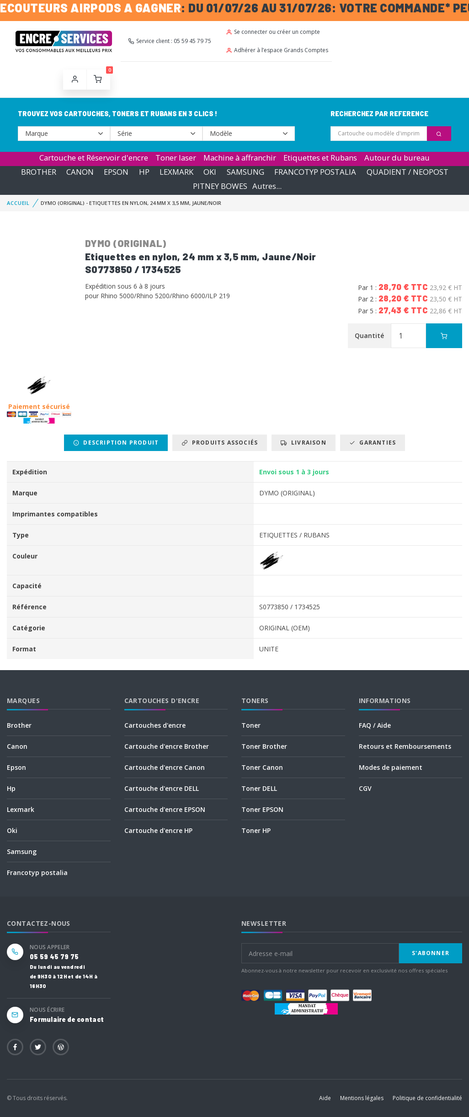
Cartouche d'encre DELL (161, 788)
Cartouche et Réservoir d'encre (93, 157)
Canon (17, 746)
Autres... (267, 186)
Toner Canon (262, 767)
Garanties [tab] (372, 442)
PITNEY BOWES (220, 186)
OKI (209, 171)
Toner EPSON (262, 809)
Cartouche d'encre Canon (164, 767)
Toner (251, 725)
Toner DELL (259, 788)
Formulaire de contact (67, 1019)
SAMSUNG (245, 171)
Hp (11, 788)
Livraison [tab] (303, 442)
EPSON (116, 171)
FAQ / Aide (375, 725)
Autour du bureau (397, 157)
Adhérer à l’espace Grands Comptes (277, 50)
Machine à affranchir (239, 157)
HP (144, 171)
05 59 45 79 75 (54, 957)
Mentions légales (362, 1098)
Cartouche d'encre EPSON (164, 809)
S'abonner (430, 953)
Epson (16, 767)
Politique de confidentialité (427, 1098)
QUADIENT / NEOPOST (407, 171)
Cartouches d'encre (155, 725)
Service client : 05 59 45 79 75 (169, 41)
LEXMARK (176, 171)
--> (64, 133)
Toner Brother (264, 746)
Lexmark (20, 809)
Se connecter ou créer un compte (273, 32)
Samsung (22, 851)
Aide (325, 1098)
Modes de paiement (390, 767)
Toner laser (175, 157)
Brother (19, 725)
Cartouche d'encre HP (158, 830)
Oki (12, 830)
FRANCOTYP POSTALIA (315, 171)
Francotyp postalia (37, 872)
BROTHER (38, 171)
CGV (365, 788)
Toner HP (256, 830)
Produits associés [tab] (219, 442)
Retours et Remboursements (405, 746)
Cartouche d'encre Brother (166, 746)
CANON (80, 171)
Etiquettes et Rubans (320, 157)
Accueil (18, 202)
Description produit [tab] (116, 442)
